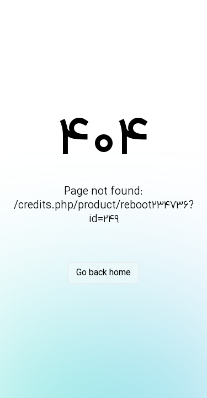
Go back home (103, 273)
